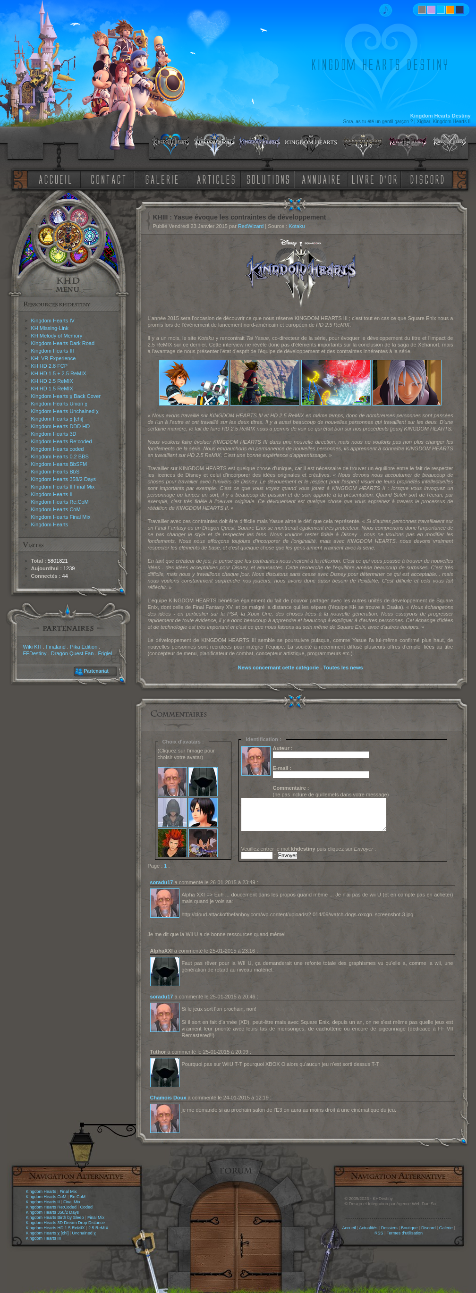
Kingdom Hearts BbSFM (59, 464)
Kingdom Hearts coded (57, 449)
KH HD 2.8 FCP (49, 366)
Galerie (446, 1227)
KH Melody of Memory (57, 335)
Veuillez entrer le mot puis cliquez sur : (308, 849)
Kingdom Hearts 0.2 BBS (60, 456)
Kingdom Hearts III (52, 351)
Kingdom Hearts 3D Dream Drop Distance (65, 1222)
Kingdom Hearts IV (53, 320)
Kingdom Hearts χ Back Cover (66, 396)
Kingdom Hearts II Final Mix (63, 487)
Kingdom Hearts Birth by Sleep (55, 1217)
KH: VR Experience (53, 358)
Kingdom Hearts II (52, 494)
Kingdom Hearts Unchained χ (65, 411)
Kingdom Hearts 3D (53, 434)
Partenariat (96, 671)
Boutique (409, 1227)
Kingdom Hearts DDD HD (60, 426)
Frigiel (105, 653)
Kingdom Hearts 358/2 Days (63, 479)
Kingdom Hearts (49, 524)
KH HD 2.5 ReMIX (52, 381)
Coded (86, 1207)
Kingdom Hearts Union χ (59, 403)
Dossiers (389, 1227)
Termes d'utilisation (405, 1233)
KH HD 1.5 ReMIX (52, 388)
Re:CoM (77, 1196)
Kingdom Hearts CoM (56, 509)
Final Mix (68, 1191)
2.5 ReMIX (98, 1227)
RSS (378, 1233)
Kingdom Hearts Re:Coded (51, 1207)
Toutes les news (343, 667)
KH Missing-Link (49, 328)
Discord (428, 1227)
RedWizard (251, 226)
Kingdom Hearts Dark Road (63, 343)
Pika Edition (83, 647)
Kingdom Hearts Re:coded (61, 441)
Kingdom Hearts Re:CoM (60, 502)
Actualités (368, 1227)
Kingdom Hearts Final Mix (61, 517)
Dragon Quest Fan (72, 653)
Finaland (56, 647)
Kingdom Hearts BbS (55, 471)
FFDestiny (35, 653)
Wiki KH (32, 647)
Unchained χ (84, 1233)
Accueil (349, 1227)
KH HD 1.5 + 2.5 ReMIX (58, 373)
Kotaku (297, 226)
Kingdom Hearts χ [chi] (57, 419)
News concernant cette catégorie (278, 667)
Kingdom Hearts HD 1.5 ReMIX (55, 1227)
